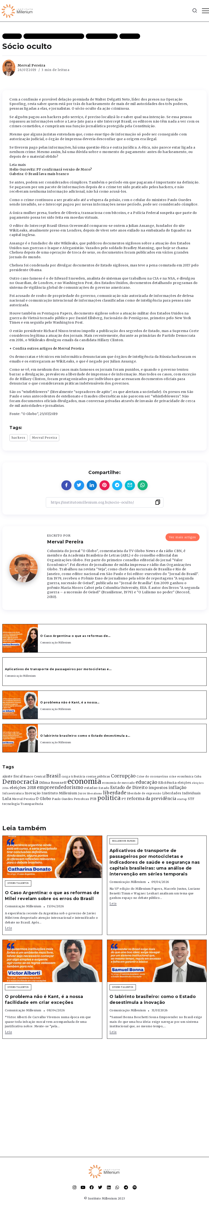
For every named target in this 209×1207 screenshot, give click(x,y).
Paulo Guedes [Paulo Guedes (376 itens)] (62, 799)
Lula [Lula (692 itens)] (6, 798)
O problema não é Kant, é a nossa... (69, 702)
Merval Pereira (31, 65)
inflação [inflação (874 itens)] (177, 787)
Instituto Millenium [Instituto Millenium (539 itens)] (59, 793)
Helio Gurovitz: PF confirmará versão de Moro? (50, 169)
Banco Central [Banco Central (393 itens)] (35, 776)
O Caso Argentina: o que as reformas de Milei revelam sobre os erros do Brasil (52, 895)
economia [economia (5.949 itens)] (84, 781)
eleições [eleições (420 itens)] (184, 783)
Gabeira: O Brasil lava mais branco (39, 174)
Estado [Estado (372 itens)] (104, 788)
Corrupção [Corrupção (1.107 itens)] (123, 776)
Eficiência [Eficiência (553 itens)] (167, 783)
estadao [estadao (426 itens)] (91, 788)
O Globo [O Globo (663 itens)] (43, 798)
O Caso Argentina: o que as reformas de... (75, 636)
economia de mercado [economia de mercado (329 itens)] (118, 783)
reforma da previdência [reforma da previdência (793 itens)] (151, 798)
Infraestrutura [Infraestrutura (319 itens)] (13, 793)
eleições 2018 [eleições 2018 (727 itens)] (23, 787)
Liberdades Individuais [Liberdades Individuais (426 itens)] (181, 793)
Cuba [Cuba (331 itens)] (197, 776)
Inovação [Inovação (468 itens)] (33, 793)
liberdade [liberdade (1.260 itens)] (114, 793)
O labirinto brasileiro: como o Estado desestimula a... (85, 735)
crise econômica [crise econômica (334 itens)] (181, 776)
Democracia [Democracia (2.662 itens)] (20, 781)
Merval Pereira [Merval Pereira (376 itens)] (23, 799)
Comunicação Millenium (55, 642)
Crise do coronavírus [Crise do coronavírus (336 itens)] (152, 776)
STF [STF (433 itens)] (191, 799)
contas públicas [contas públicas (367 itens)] (98, 776)
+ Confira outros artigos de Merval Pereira (46, 348)
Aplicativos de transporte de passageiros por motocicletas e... (58, 669)
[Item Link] (20, 638)
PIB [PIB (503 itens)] (93, 799)
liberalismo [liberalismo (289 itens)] (94, 793)
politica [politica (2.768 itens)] (109, 798)
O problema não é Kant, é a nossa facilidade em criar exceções (44, 999)
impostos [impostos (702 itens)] (158, 787)
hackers (18, 437)
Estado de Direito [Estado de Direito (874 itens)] (129, 787)
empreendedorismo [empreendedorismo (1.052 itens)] (60, 787)
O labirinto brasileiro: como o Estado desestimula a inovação (153, 999)
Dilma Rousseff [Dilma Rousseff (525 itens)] (53, 783)
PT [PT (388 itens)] (124, 799)
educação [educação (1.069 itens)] (147, 782)
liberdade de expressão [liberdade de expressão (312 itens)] (144, 793)
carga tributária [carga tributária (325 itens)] (73, 776)
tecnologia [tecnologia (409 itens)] (11, 804)
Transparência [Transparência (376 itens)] (31, 804)
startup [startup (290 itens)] (182, 799)
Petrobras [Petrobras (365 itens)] (81, 799)
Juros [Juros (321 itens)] (82, 793)
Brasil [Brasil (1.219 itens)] (53, 776)
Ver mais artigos (182, 537)
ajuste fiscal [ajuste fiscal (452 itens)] (12, 776)
